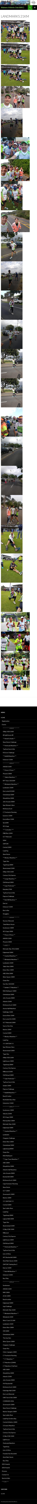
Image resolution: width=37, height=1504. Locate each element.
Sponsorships (6, 1478)
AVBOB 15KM (7, 766)
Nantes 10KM (7, 1029)
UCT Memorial (7, 837)
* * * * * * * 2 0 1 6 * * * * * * (11, 1282)
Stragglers (6, 914)
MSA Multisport (7, 1156)
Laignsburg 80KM (8, 1148)
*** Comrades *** (8, 830)
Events (4, 724)
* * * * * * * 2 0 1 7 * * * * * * (11, 1106)
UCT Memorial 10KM (9, 1022)
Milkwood (6, 1233)
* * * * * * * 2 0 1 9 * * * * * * (11, 763)
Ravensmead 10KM (8, 1050)
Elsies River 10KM (8, 970)
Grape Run (6, 980)
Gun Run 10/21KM (8, 984)
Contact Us (5, 1474)
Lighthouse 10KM (8, 1061)
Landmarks (6, 1134)
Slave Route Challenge (9, 742)
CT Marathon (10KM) (9, 1362)
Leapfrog (5, 851)
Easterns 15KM (7, 816)
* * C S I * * (5, 1481)
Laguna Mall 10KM (8, 1219)
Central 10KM (7, 847)
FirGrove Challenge (8, 752)
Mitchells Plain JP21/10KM (11, 949)
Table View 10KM (8, 966)
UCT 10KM (6, 1191)
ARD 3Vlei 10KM (8, 973)
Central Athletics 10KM (10, 1422)
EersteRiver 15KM (8, 819)
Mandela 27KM (7, 889)
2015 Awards (6, 1464)
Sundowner (6, 1285)
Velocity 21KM (7, 1113)
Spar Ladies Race (8, 1208)
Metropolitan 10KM (9, 1120)
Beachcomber (7, 1299)
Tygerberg (6, 1446)
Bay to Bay (6, 910)
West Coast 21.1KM (9, 1320)
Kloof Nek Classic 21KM (10, 1261)
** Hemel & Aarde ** (9, 738)
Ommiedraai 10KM (8, 794)
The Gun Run (7, 1338)
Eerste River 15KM (8, 1015)
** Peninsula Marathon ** (10, 745)
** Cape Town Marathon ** (11, 1159)
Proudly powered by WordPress (9, 1501)
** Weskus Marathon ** (10, 858)
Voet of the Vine (8, 1026)
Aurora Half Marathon (9, 1008)
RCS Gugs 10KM (8, 931)
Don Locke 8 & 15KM (9, 1019)
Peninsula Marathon (9, 1443)
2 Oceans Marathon (9, 1425)
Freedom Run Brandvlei (10, 1453)
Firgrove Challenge (8, 896)
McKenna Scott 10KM (9, 1005)
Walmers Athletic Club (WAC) (12, 7)
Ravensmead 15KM (8, 868)
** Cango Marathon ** (9, 879)
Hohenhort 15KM (8, 1103)
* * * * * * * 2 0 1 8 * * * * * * (11, 917)
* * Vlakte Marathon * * (10, 777)
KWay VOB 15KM (8, 731)
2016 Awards (6, 1467)
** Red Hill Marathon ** (10, 900)
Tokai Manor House (8, 924)
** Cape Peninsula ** (9, 886)
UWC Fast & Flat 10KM (10, 1397)
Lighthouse (6, 1439)
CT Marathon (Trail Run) (10, 1366)
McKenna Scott (7, 808)
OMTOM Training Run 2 (10, 1264)
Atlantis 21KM (7, 1001)
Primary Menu (34, 7)
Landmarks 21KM (8, 787)
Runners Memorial (8, 921)
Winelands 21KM (8, 1317)
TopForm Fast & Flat (9, 749)
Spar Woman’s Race (9, 805)
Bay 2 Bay (6, 1278)
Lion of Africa (7, 1254)
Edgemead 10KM (8, 952)
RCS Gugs (6, 826)
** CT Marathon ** (8, 1359)
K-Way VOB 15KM (8, 1229)
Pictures (4, 1471)
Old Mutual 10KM (8, 882)
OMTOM (5, 844)
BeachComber (7, 1096)
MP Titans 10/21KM (9, 780)
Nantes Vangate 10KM (10, 1411)
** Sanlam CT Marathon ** (11, 987)
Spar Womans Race (8, 1047)
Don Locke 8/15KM (8, 791)
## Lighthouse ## (8, 735)
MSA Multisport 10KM (9, 991)
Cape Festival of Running (10, 1184)
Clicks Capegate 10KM (10, 1352)
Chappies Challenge (9, 1138)
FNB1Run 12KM (7, 833)
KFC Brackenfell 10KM (9, 1257)
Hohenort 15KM (8, 759)
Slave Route (6, 854)
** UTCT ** (6, 945)
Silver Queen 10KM (9, 977)
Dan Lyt (5, 903)
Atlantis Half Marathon (9, 1170)
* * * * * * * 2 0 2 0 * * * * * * (11, 728)
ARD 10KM (6, 1163)
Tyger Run (6, 861)
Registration (5, 721)
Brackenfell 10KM (8, 1177)
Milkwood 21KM (8, 1071)
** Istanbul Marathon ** (10, 956)
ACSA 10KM (6, 1296)
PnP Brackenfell (7, 1383)
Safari (4, 840)
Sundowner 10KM (8, 928)
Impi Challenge (7, 1306)
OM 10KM (6, 1331)
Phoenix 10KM (7, 773)
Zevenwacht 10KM (8, 1194)
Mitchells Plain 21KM (9, 1124)
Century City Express (9, 875)
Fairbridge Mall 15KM (9, 1390)
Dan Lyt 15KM (7, 1268)
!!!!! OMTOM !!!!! (8, 1043)
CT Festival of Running (9, 812)
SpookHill (5, 823)
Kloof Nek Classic (8, 1457)
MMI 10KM (6, 1292)
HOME (3, 717)
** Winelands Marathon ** (11, 784)
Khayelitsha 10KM (8, 798)
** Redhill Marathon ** (9, 756)
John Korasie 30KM (9, 801)
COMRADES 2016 (8, 1401)
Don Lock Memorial (8, 1394)
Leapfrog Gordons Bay (9, 1418)
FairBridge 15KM (8, 1012)
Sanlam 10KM (7, 1085)
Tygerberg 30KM (8, 865)
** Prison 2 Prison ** (9, 770)
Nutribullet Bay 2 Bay (9, 1099)
